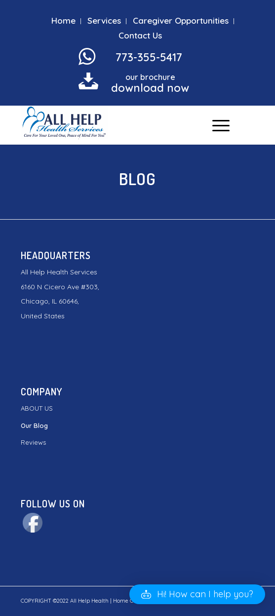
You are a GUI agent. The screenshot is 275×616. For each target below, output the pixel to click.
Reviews (33, 442)
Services (104, 20)
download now (150, 88)
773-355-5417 (149, 57)
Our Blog (34, 425)
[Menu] (216, 125)
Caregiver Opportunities (181, 20)
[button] (197, 594)
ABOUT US (37, 408)
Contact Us (140, 35)
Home (63, 20)
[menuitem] (63, 21)
